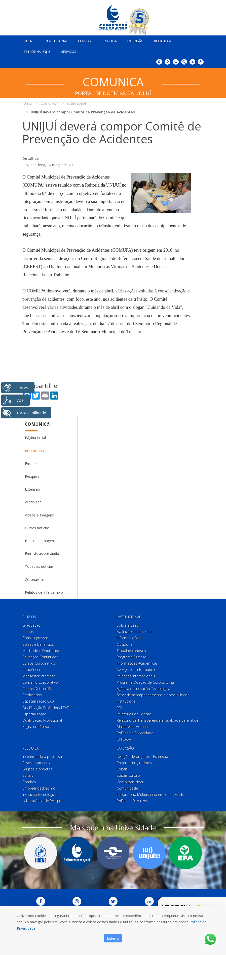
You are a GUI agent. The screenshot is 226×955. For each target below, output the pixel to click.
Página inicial (35, 437)
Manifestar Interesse (38, 676)
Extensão (135, 41)
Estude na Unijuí (37, 51)
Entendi (113, 938)
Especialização (34, 714)
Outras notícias (37, 528)
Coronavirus (35, 579)
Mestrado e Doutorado (41, 650)
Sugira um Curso (35, 726)
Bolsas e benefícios (38, 644)
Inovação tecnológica (39, 794)
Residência (31, 669)
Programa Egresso (131, 657)
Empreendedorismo (38, 788)
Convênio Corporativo (40, 682)
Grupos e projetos (37, 769)
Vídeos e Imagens (39, 515)
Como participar (130, 781)
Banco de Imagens (40, 540)
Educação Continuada (40, 657)
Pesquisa (109, 41)
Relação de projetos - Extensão (142, 756)
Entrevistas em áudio (42, 553)
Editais (27, 775)
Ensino (30, 463)
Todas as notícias (39, 566)
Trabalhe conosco (131, 650)
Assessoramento (36, 762)
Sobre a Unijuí (128, 625)
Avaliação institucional (134, 631)
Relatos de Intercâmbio (44, 592)
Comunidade (127, 788)
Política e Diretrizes (132, 800)
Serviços (68, 51)
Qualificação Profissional (42, 720)
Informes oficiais (130, 637)
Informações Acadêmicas (137, 663)
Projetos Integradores (134, 762)
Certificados (32, 694)
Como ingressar (35, 637)
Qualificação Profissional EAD (45, 707)
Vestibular (33, 502)
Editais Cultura (128, 775)
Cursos (84, 41)
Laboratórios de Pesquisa (43, 800)
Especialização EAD (38, 701)
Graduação (31, 625)
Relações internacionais (136, 676)
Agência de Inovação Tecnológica (143, 688)
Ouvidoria (124, 644)
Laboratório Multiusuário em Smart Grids (150, 794)
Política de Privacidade (135, 732)
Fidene (29, 41)
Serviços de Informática (136, 669)
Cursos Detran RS (36, 688)
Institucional (56, 41)
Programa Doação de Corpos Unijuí (146, 682)
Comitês (29, 781)
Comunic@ (38, 424)
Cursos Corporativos (39, 663)
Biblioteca (162, 41)
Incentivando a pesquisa (42, 756)
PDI (119, 707)
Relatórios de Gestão (134, 714)
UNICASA (124, 739)
